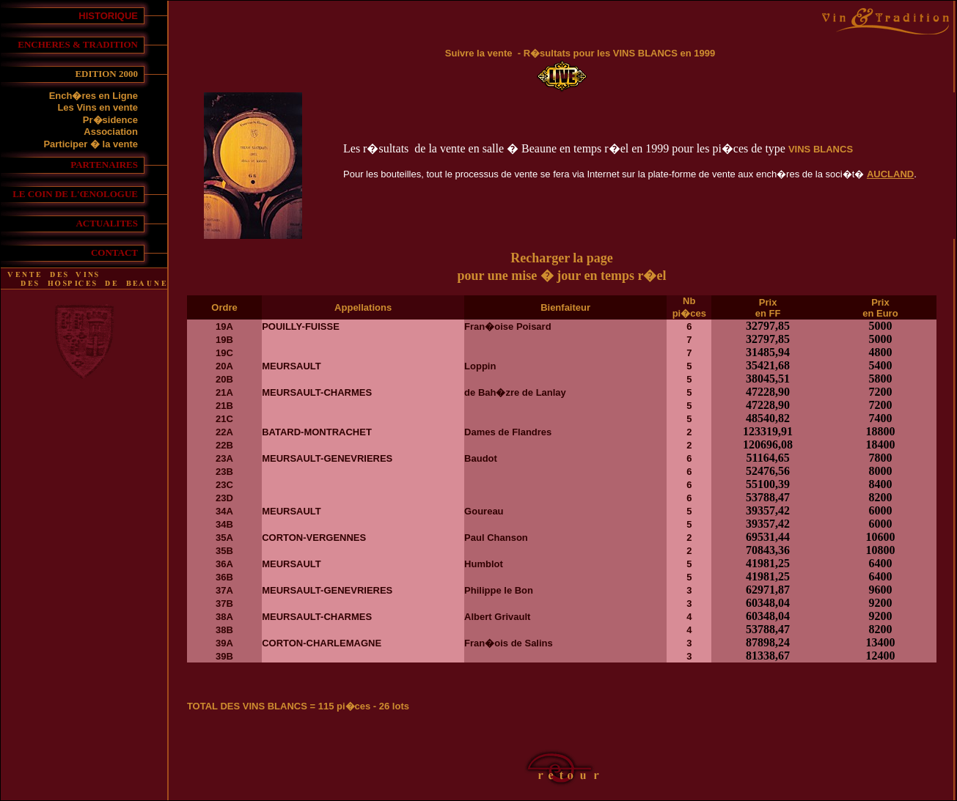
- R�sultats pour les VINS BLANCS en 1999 (614, 53)
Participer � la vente (90, 144)
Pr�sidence (110, 119)
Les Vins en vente (97, 107)
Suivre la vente (479, 53)
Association (111, 131)
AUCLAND (890, 174)
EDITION (97, 73)
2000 (128, 73)
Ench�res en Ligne (93, 95)
